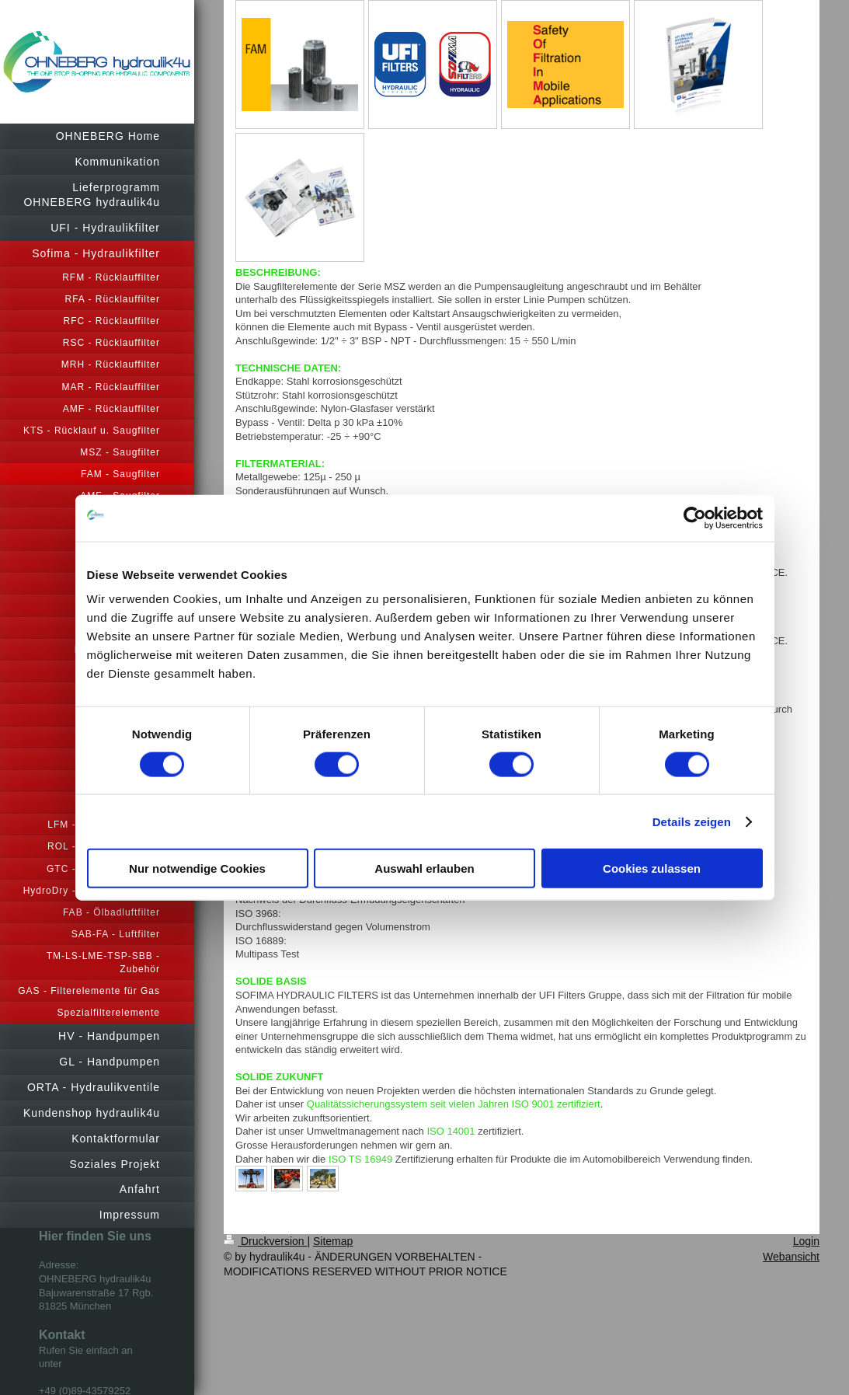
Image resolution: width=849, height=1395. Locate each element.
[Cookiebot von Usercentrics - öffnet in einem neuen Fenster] (695, 517)
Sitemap (333, 1241)
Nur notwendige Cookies (197, 868)
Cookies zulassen (652, 868)
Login (806, 1241)
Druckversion (265, 1241)
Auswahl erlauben (424, 868)
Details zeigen (691, 821)
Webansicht (791, 1256)
